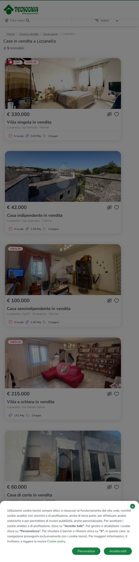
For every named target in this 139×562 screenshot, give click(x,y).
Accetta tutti (117, 551)
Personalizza (86, 551)
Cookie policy (56, 541)
